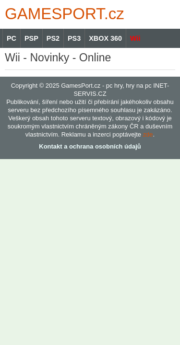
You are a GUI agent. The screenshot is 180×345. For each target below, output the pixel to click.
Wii (135, 38)
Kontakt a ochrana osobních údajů (90, 146)
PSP (31, 38)
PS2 (53, 38)
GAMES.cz (62, 14)
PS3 (74, 38)
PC (11, 38)
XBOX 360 (105, 38)
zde (148, 134)
